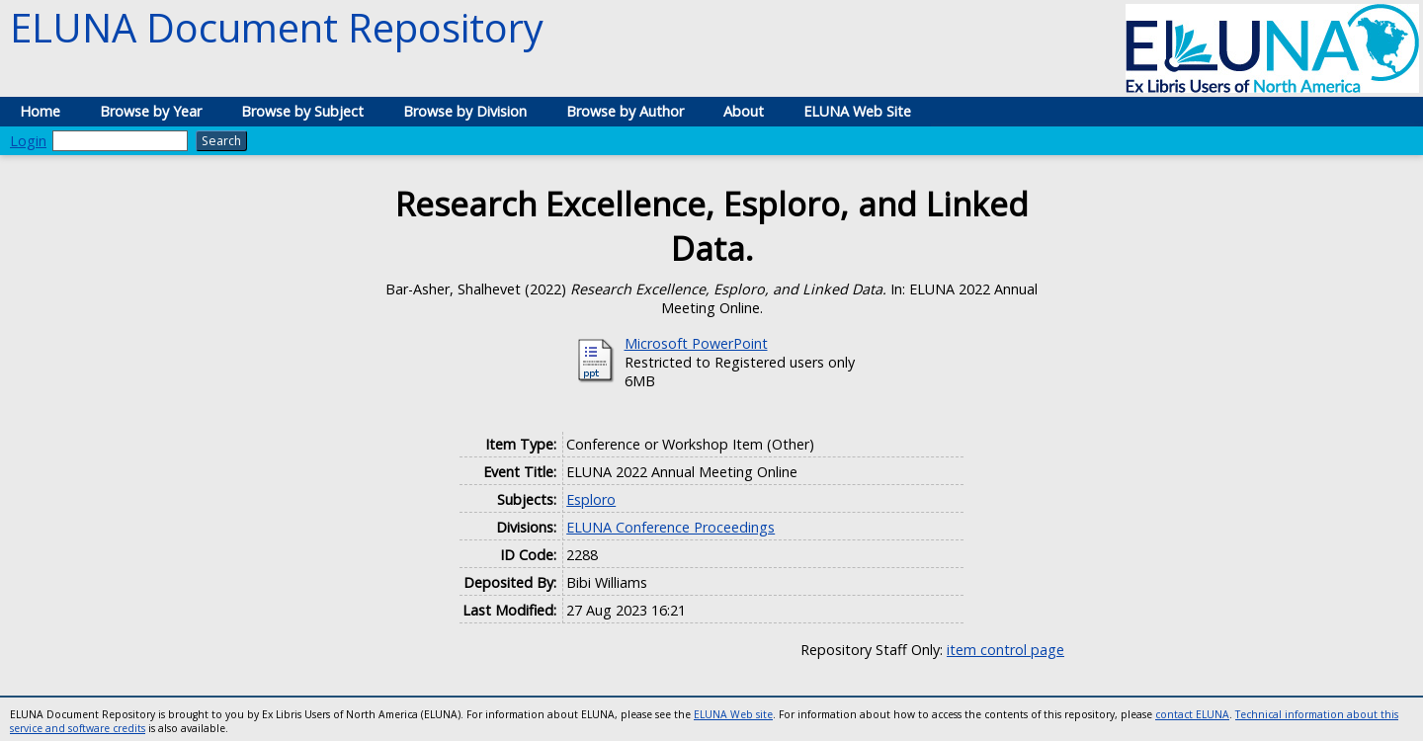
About (743, 111)
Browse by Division (465, 111)
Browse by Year (151, 111)
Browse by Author (625, 111)
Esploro (591, 499)
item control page (1005, 649)
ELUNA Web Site (857, 111)
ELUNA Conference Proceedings (670, 527)
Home (40, 111)
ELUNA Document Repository (277, 27)
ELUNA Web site (733, 714)
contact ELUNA (1192, 714)
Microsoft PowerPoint (696, 343)
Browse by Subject (302, 111)
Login (28, 140)
